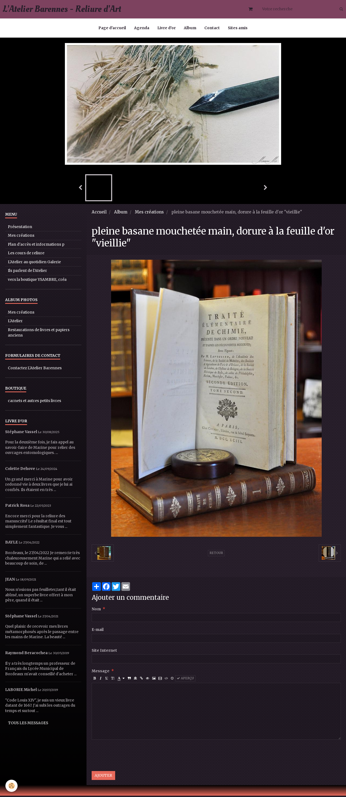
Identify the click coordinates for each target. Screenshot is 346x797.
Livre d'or (166, 28)
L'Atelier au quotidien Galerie (34, 263)
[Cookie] (11, 786)
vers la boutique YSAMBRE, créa (37, 281)
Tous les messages (28, 724)
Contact (212, 28)
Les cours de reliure (26, 254)
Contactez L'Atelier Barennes (35, 369)
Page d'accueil (112, 28)
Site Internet (104, 652)
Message (100, 672)
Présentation (20, 228)
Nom (96, 610)
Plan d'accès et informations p (36, 245)
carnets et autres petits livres (34, 402)
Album (190, 28)
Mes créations (149, 213)
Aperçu (185, 679)
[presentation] (133, 756)
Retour (216, 554)
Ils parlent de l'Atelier (27, 272)
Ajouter (103, 777)
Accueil (99, 213)
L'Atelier (15, 322)
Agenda (141, 28)
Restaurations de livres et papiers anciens (38, 334)
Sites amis (238, 28)
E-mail (98, 631)
